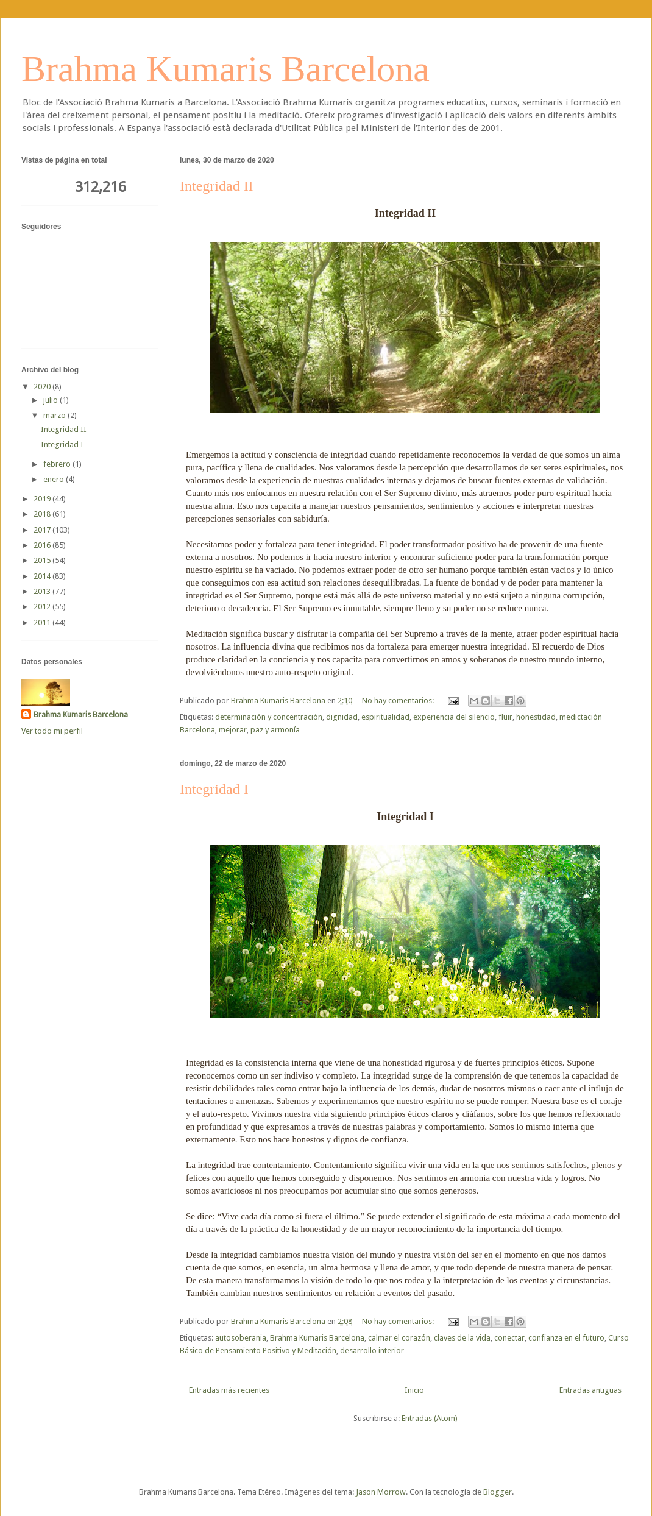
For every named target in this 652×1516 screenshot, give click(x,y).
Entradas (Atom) (430, 1418)
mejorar (233, 729)
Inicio (414, 1390)
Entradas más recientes (229, 1390)
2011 (43, 622)
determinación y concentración (268, 716)
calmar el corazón (399, 1337)
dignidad (342, 716)
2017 (43, 529)
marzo (55, 415)
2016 (43, 545)
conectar (509, 1337)
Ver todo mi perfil (52, 730)
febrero (58, 464)
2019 (43, 498)
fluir (505, 716)
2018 (43, 514)
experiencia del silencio (454, 716)
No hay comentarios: (399, 700)
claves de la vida (462, 1337)
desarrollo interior (372, 1350)
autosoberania (240, 1337)
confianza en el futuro (566, 1337)
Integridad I (214, 789)
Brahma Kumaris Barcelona (225, 69)
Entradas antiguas (590, 1390)
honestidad (536, 716)
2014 (43, 576)
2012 (43, 606)
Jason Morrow (381, 1492)
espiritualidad (385, 716)
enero (54, 479)
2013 (43, 591)
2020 (43, 386)
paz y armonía (275, 729)
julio (51, 400)
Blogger (497, 1492)
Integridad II (216, 186)
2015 (43, 560)
